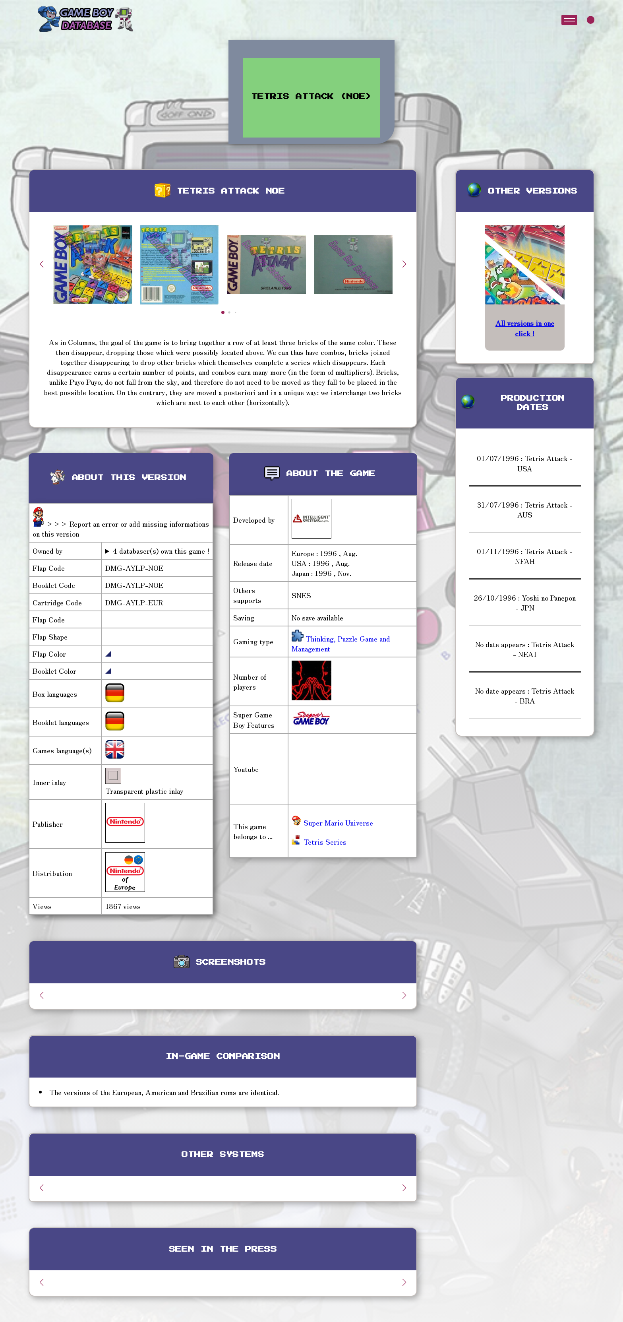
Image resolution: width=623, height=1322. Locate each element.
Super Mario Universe (332, 822)
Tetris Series (319, 841)
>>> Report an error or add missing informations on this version (121, 528)
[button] (404, 264)
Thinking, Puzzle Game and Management (341, 643)
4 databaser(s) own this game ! (161, 551)
